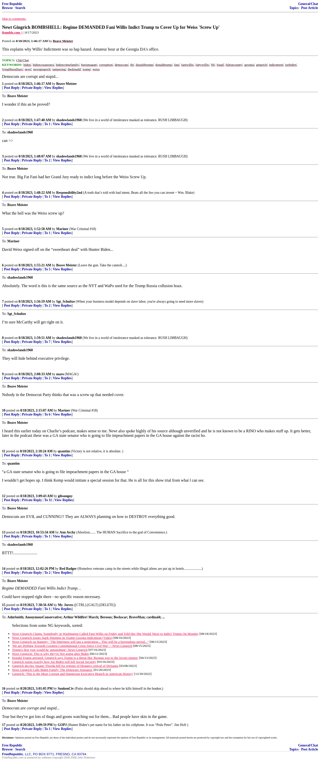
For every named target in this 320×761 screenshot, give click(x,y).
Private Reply (32, 88)
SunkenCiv (66, 688)
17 (4, 725)
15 (4, 605)
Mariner (62, 229)
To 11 (48, 500)
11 (3, 451)
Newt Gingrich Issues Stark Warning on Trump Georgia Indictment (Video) (62, 638)
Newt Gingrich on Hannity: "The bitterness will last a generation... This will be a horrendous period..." (80, 642)
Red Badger (68, 568)
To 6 (47, 414)
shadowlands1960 (69, 120)
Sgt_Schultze (65, 301)
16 (4, 688)
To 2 (47, 160)
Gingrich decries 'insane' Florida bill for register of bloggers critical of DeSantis (65, 666)
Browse (7, 8)
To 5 (47, 269)
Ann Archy (68, 532)
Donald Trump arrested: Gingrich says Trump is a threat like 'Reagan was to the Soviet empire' (75, 658)
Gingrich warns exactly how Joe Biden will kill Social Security (54, 662)
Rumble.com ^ (12, 32)
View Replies (53, 88)
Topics (293, 8)
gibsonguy (65, 496)
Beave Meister (66, 84)
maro (60, 374)
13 (4, 532)
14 (4, 568)
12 (4, 496)
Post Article (309, 8)
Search (20, 8)
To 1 (47, 124)
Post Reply (12, 88)
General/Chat (308, 4)
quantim (64, 451)
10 (4, 410)
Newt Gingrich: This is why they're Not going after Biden (50, 654)
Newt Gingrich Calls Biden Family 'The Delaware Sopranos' (52, 670)
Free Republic (12, 4)
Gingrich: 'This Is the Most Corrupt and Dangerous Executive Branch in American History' (72, 674)
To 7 (47, 342)
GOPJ (62, 725)
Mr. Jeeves (65, 605)
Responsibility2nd (69, 193)
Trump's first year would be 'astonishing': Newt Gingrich (50, 650)
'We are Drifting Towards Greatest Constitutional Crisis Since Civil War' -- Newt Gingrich (72, 646)
